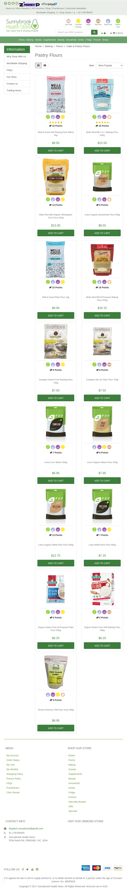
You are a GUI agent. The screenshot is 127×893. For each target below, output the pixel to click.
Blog (48, 8)
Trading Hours (14, 90)
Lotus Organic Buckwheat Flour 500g (102, 214)
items (116, 33)
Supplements (49, 40)
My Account (12, 755)
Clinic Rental (13, 792)
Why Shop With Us (16, 56)
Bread (105, 40)
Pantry (22, 40)
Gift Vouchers (37, 8)
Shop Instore (65, 12)
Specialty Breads (77, 801)
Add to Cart (56, 150)
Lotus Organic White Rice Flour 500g (55, 545)
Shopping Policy (14, 774)
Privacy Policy (13, 778)
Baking (30, 40)
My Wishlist (12, 769)
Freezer (97, 40)
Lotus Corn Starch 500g (55, 462)
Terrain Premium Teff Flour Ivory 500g (56, 710)
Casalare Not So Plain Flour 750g (102, 379)
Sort (91, 65)
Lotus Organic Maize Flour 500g (102, 462)
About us (10, 8)
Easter (71, 755)
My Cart (10, 764)
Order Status (13, 760)
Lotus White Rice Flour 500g (102, 545)
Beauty (61, 40)
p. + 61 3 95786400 (83, 12)
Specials (72, 811)
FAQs (9, 70)
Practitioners (58, 8)
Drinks (81, 40)
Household (71, 40)
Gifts (70, 806)
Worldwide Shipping (45, 12)
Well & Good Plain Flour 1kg (55, 297)
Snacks (38, 40)
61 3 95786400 (16, 833)
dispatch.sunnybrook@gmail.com (26, 828)
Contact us (12, 83)
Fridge (89, 40)
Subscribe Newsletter (76, 8)
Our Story (12, 77)
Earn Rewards (22, 8)
